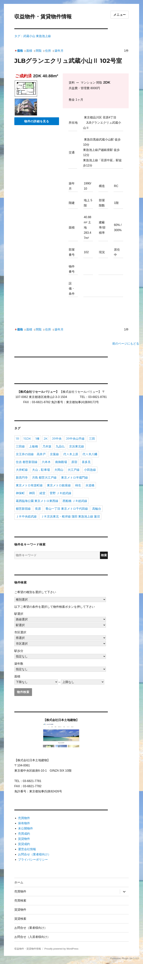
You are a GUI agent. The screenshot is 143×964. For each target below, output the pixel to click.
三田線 (20, 446)
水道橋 (89, 485)
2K (45, 438)
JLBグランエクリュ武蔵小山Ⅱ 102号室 (68, 60)
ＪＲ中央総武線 (26, 516)
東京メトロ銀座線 (59, 485)
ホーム (18, 882)
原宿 (74, 462)
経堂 (42, 493)
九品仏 (60, 446)
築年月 (57, 50)
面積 (28, 50)
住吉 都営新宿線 (26, 462)
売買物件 (24, 818)
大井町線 (22, 470)
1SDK (27, 438)
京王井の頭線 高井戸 (31, 454)
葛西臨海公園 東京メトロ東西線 (37, 501)
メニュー (119, 14)
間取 (37, 50)
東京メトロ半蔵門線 (74, 477)
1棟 (37, 438)
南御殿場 (61, 462)
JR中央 (57, 438)
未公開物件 (25, 828)
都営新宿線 (23, 508)
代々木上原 (70, 454)
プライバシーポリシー (33, 859)
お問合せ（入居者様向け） (32, 937)
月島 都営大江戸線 (44, 477)
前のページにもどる (125, 343)
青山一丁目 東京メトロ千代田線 (66, 508)
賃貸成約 (24, 844)
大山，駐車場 (41, 470)
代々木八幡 (89, 454)
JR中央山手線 (75, 438)
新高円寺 (22, 477)
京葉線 (54, 454)
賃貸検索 (20, 918)
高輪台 (96, 508)
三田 (92, 438)
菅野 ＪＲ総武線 (60, 493)
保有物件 (24, 823)
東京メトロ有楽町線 (29, 485)
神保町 (20, 493)
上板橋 (33, 446)
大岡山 (58, 470)
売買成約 (24, 833)
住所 (46, 50)
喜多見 (86, 462)
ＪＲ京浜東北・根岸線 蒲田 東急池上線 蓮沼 (70, 516)
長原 (38, 508)
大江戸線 (74, 470)
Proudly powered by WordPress (61, 948)
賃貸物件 (24, 838)
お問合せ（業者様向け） (34, 854)
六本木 (46, 462)
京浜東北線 (76, 446)
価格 (18, 50)
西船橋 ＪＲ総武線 (75, 501)
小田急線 (90, 470)
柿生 (78, 485)
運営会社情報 (27, 849)
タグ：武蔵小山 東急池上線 (32, 36)
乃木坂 (46, 446)
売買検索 (20, 900)
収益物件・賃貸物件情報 (43, 16)
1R (17, 438)
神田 (32, 493)
